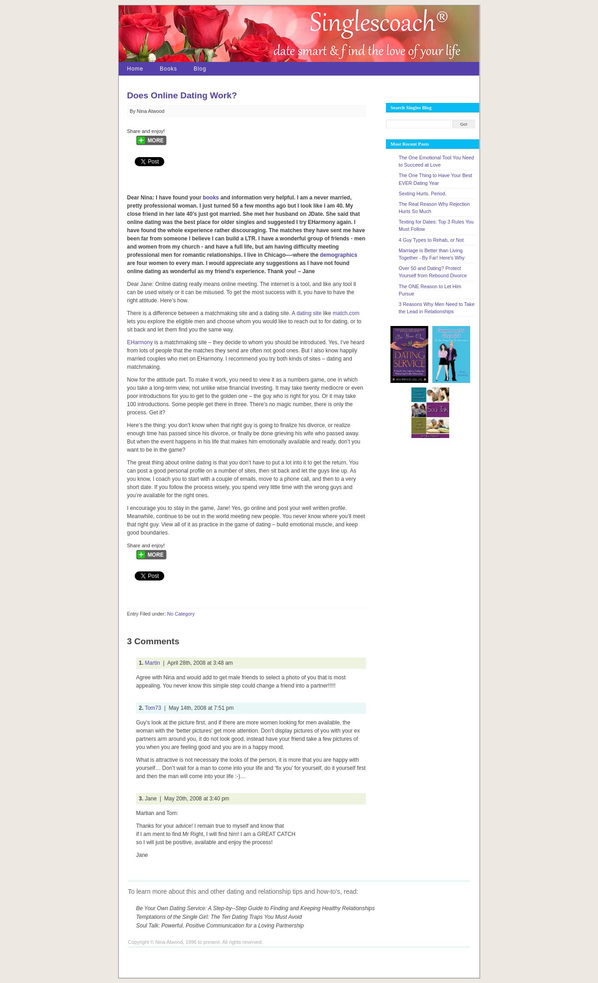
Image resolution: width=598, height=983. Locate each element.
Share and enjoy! (146, 131)
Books (168, 69)
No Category (181, 613)
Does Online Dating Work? (182, 95)
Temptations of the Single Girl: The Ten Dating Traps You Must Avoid (219, 917)
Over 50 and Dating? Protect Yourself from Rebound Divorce (433, 271)
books (211, 197)
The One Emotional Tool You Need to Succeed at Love (436, 161)
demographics (338, 255)
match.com (346, 313)
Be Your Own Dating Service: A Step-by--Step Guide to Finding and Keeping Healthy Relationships (255, 908)
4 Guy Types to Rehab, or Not (431, 240)
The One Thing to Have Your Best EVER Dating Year (435, 179)
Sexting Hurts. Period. (422, 193)
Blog (199, 69)
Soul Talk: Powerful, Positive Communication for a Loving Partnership (220, 925)
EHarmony (140, 342)
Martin (152, 663)
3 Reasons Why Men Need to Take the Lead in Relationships (437, 307)
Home (135, 69)
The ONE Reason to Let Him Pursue (430, 290)
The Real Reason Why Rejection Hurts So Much (434, 207)
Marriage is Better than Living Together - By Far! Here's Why (432, 254)
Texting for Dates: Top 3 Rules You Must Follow (436, 225)
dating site (309, 313)
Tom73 (153, 708)
